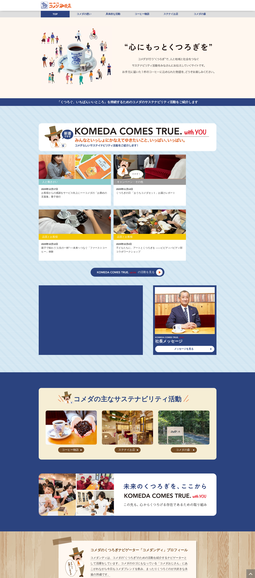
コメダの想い (84, 14)
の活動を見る (125, 216)
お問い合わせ (141, 554)
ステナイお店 (171, 14)
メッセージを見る (184, 292)
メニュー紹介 (70, 554)
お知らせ (108, 554)
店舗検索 (96, 554)
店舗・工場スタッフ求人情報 (164, 554)
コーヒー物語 (142, 14)
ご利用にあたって (130, 559)
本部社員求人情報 (189, 554)
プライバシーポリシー (107, 559)
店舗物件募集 (87, 559)
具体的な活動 (113, 14)
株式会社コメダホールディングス (157, 559)
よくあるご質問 (123, 554)
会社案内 (84, 554)
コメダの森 (200, 14)
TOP (55, 14)
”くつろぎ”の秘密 (53, 554)
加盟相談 (206, 554)
